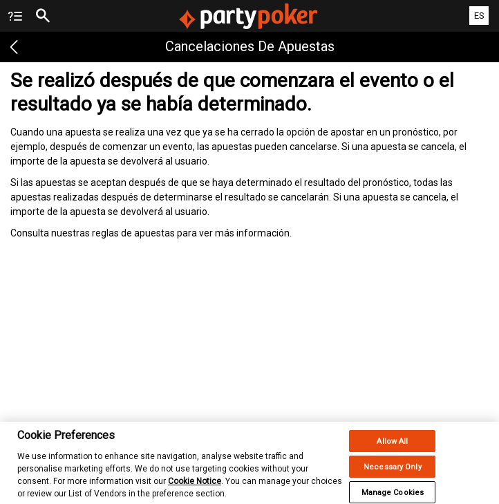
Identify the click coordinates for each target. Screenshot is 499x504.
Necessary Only (393, 472)
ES (479, 15)
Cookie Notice (194, 487)
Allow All (392, 446)
